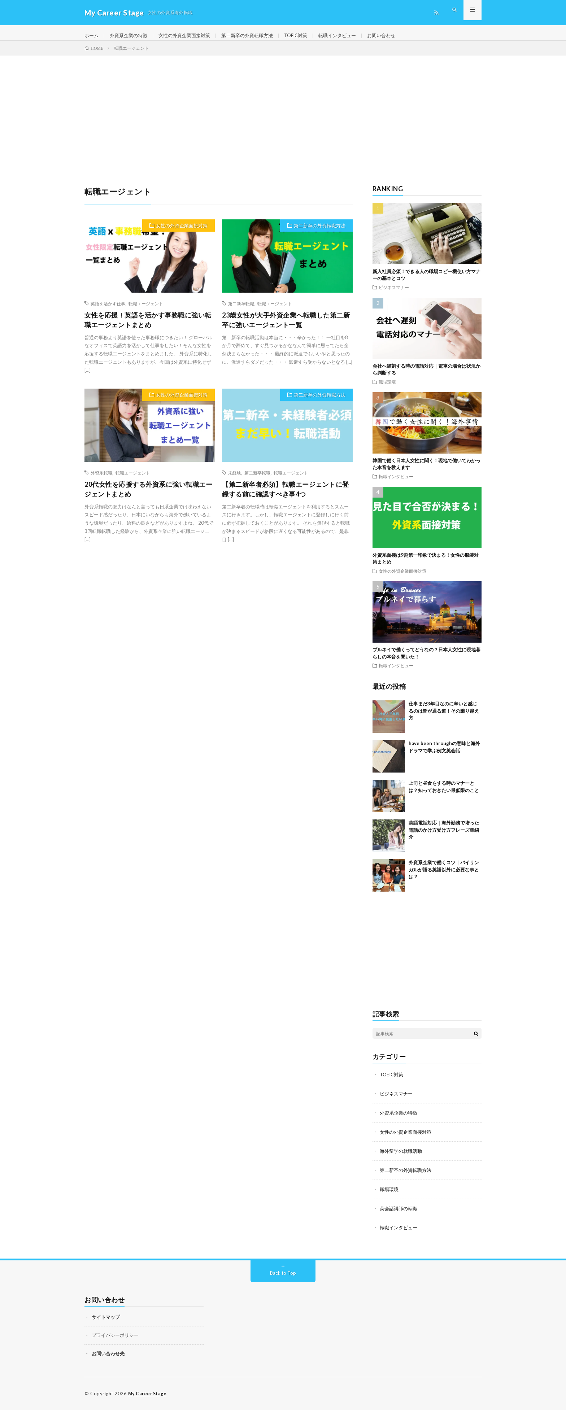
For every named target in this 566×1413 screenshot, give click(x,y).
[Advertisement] (283, 116)
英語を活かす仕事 (108, 309)
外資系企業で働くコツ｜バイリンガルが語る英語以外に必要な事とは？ (444, 876)
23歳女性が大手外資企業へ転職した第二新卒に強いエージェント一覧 (286, 326)
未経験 (234, 479)
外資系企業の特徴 (131, 36)
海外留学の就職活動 (402, 1156)
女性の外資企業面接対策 (190, 36)
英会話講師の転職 (400, 1212)
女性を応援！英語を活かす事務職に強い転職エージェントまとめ (148, 326)
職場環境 (387, 388)
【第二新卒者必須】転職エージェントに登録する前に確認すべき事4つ (285, 495)
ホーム (92, 36)
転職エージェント (146, 309)
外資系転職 (101, 479)
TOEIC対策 (309, 36)
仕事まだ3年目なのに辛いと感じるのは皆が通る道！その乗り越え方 (444, 717)
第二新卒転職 (241, 309)
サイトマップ (106, 1320)
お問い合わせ (400, 36)
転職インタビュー (353, 36)
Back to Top (283, 1276)
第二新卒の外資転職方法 (257, 36)
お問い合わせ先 (108, 1357)
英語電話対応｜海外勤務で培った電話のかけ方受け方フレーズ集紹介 (444, 836)
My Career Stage (148, 1397)
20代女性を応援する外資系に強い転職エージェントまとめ (148, 495)
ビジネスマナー (394, 293)
